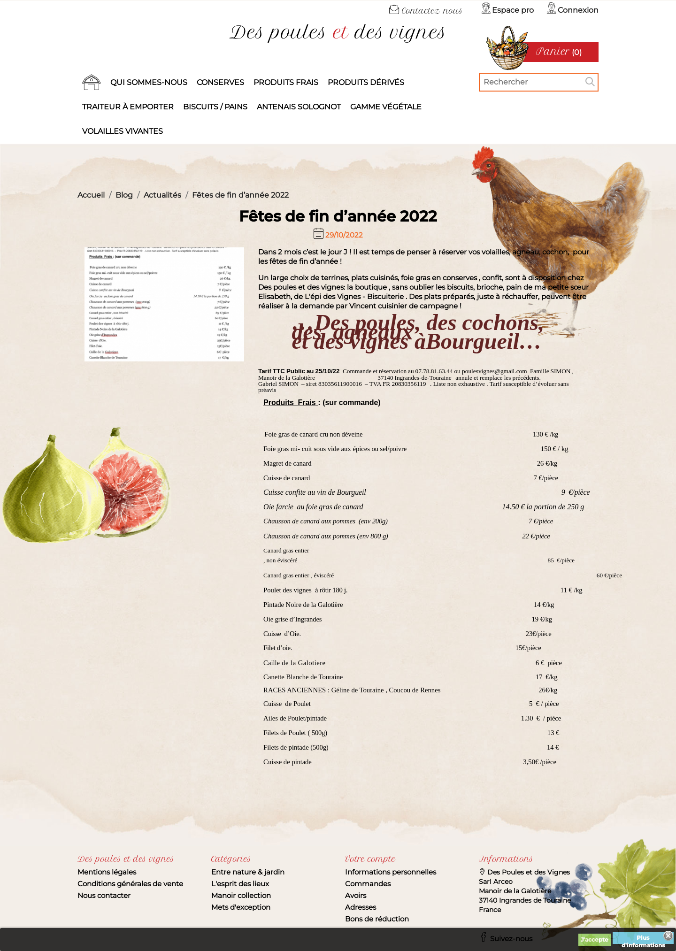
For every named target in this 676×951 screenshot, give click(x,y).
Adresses (360, 907)
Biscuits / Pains (215, 106)
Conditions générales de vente (130, 883)
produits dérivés (366, 82)
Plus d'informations (643, 939)
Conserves (220, 82)
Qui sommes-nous (148, 82)
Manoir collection (241, 895)
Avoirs (355, 895)
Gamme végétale (386, 106)
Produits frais (286, 82)
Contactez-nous (426, 10)
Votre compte (370, 859)
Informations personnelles (390, 871)
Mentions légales (106, 871)
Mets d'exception (240, 907)
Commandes (368, 883)
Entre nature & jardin (247, 871)
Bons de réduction (377, 918)
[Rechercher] (539, 82)
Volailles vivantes (122, 131)
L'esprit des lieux (240, 883)
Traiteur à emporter (128, 106)
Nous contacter (104, 895)
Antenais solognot (299, 106)
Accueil (91, 82)
